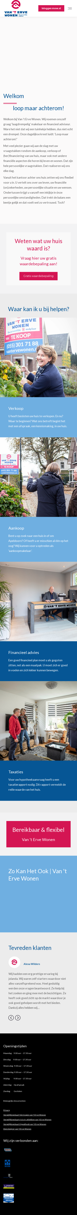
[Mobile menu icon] (71, 8)
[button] (11, 1017)
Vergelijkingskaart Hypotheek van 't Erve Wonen (24, 1124)
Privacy (6, 1110)
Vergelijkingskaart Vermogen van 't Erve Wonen (24, 1115)
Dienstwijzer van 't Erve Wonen (17, 1129)
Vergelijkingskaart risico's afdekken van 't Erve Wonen (27, 1119)
